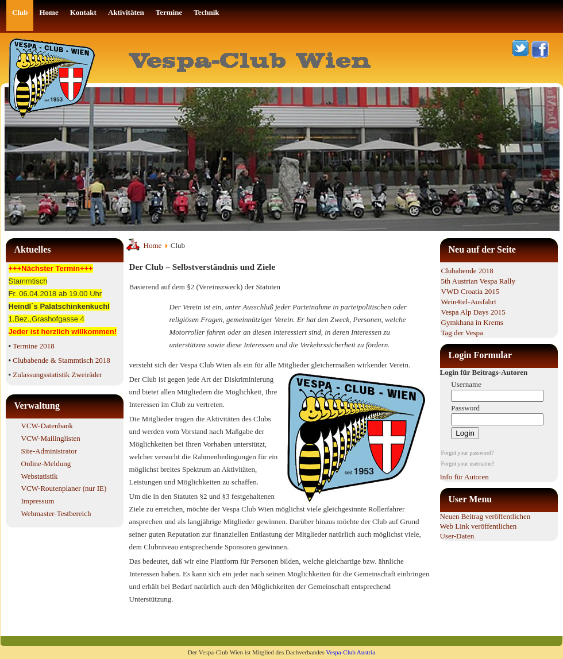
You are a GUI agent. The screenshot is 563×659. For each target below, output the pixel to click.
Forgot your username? (468, 463)
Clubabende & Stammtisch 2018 (61, 360)
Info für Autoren (464, 476)
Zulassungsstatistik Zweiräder (57, 374)
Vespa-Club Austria (350, 652)
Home (153, 245)
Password (465, 408)
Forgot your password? (467, 452)
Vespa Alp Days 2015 (473, 312)
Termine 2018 (33, 346)
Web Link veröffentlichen (478, 526)
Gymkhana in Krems (472, 322)
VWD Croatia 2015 (470, 291)
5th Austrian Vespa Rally (478, 281)
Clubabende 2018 (467, 270)
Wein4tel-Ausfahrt (468, 301)
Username (466, 384)
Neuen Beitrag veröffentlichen (485, 516)
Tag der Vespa (462, 332)
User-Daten (457, 536)
